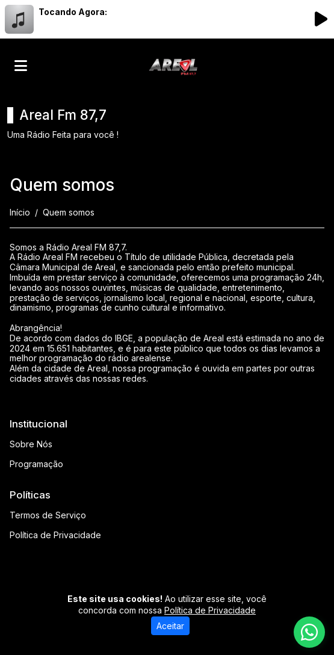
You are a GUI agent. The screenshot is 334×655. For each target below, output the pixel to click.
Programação (36, 464)
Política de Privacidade (55, 535)
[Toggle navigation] (20, 65)
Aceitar (170, 626)
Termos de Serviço (48, 515)
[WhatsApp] (309, 632)
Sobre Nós (31, 444)
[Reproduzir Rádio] (320, 19)
